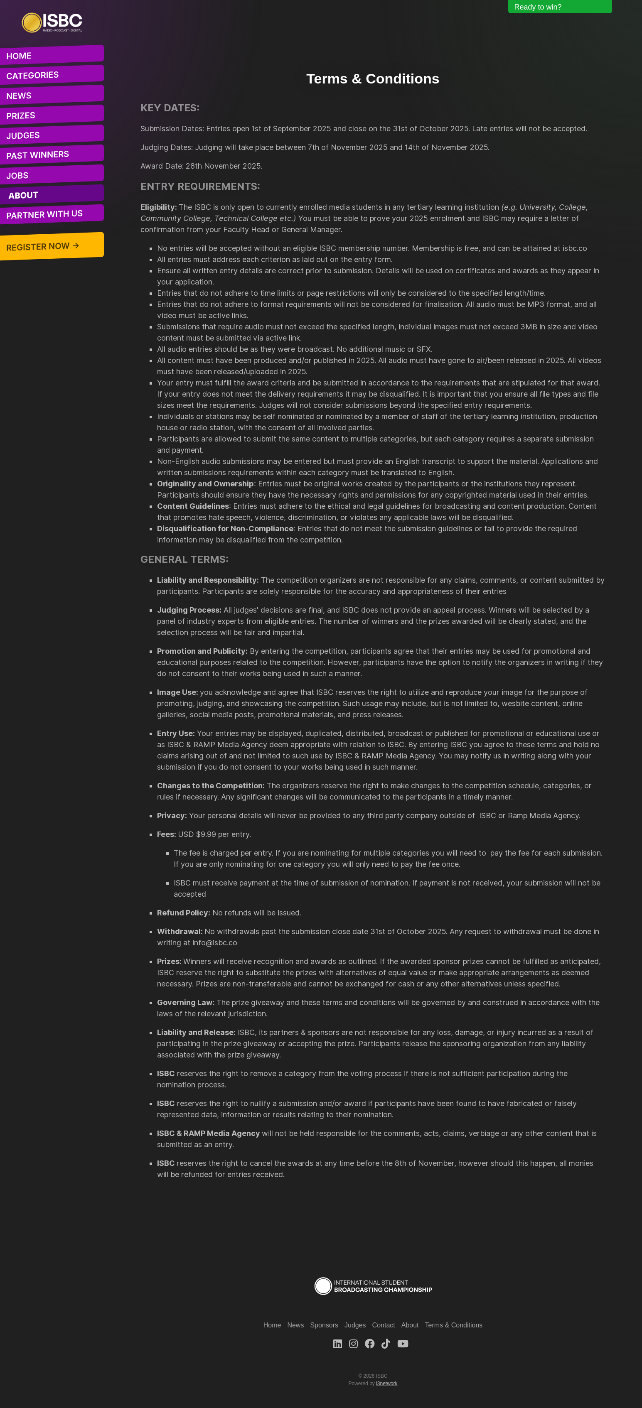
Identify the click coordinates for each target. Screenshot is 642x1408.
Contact (383, 1325)
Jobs (17, 175)
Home (19, 55)
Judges (23, 135)
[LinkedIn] (337, 1343)
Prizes (20, 115)
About (23, 195)
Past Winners (37, 155)
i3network (386, 1383)
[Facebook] (370, 1343)
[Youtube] (402, 1343)
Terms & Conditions (454, 1325)
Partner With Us (44, 214)
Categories (32, 75)
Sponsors (324, 1325)
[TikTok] (385, 1343)
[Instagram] (353, 1343)
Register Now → (43, 246)
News (19, 95)
